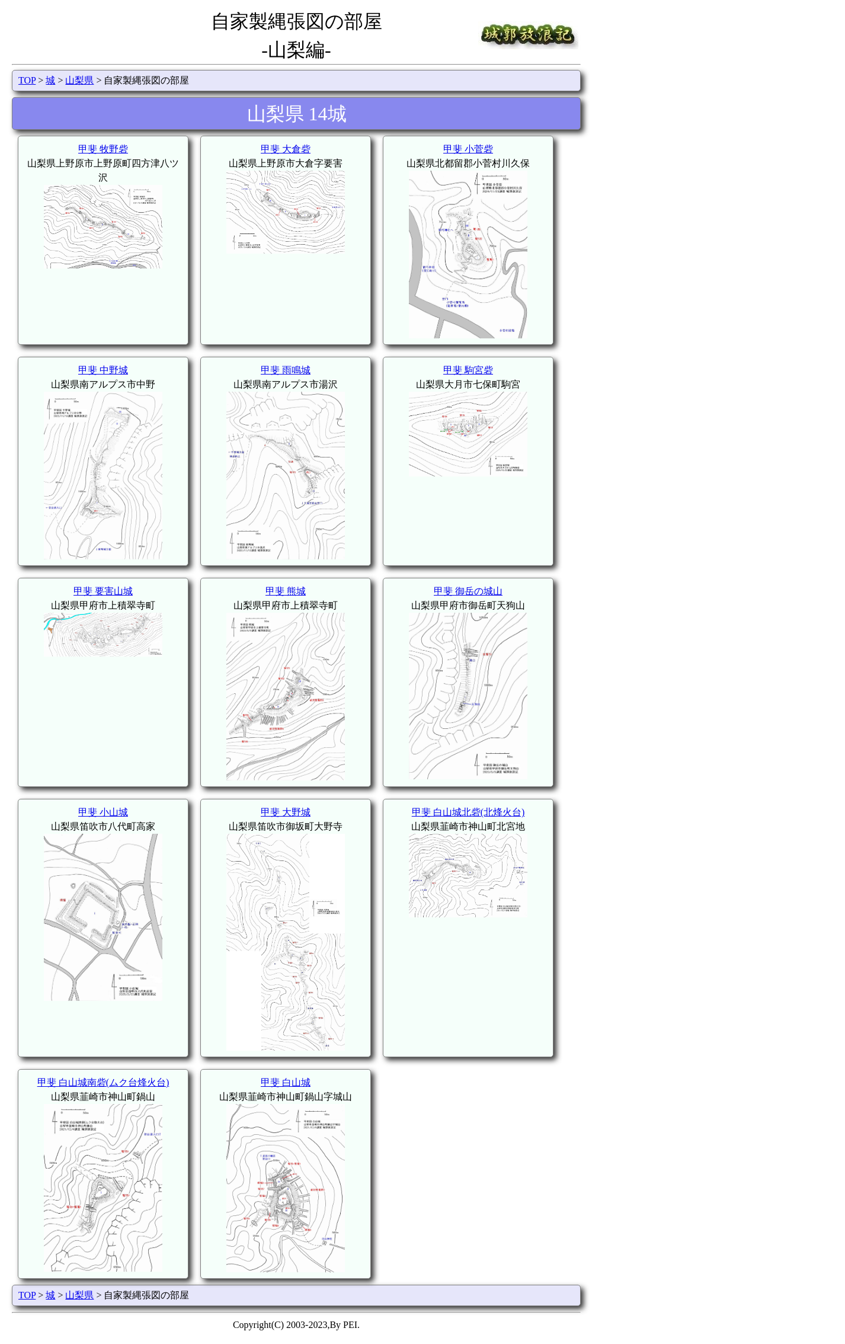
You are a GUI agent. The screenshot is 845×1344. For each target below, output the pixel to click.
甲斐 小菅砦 (468, 149)
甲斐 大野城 (286, 812)
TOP (27, 80)
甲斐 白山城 (286, 1082)
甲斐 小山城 (103, 812)
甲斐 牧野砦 (103, 149)
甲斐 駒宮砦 (468, 370)
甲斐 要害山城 (103, 591)
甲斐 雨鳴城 (286, 370)
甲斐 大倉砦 (286, 149)
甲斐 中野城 (103, 370)
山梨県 (79, 80)
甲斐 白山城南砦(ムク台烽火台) (103, 1082)
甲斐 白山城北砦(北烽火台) (468, 812)
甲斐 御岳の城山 (468, 591)
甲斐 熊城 (285, 591)
